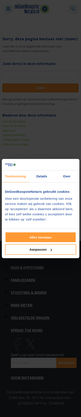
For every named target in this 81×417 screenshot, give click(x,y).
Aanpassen (40, 249)
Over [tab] (67, 176)
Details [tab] (41, 176)
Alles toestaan (41, 237)
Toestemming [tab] (15, 176)
